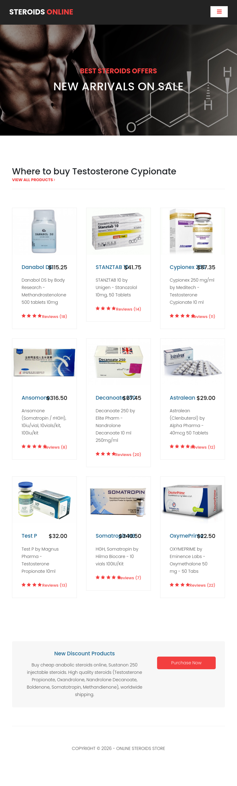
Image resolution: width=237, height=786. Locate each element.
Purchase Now (186, 663)
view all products (33, 180)
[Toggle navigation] (219, 11)
